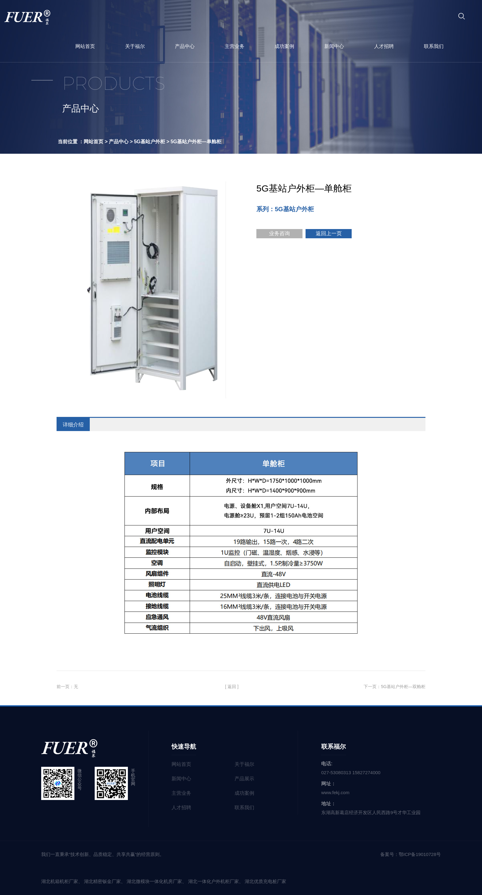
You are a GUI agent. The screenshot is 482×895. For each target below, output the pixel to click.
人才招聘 (384, 46)
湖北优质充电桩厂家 (265, 881)
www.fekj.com (335, 792)
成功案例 (284, 46)
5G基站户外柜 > (151, 141)
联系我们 (434, 46)
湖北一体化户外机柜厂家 (213, 881)
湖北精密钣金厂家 (102, 881)
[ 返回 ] (232, 686)
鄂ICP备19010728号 (420, 854)
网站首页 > (96, 141)
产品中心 (185, 46)
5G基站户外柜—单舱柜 (196, 141)
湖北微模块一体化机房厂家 (154, 881)
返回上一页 (329, 233)
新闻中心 (334, 46)
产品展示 (244, 778)
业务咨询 (279, 233)
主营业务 (234, 46)
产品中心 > (121, 141)
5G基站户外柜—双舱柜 (403, 686)
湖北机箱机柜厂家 (59, 881)
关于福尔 (135, 46)
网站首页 (85, 46)
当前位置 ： (71, 141)
